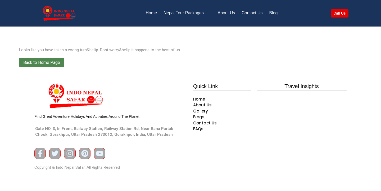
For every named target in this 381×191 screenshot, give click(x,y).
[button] (187, 13)
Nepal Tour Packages (184, 13)
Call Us (339, 13)
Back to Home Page (39, 61)
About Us (226, 13)
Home (151, 13)
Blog (273, 13)
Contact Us (252, 13)
